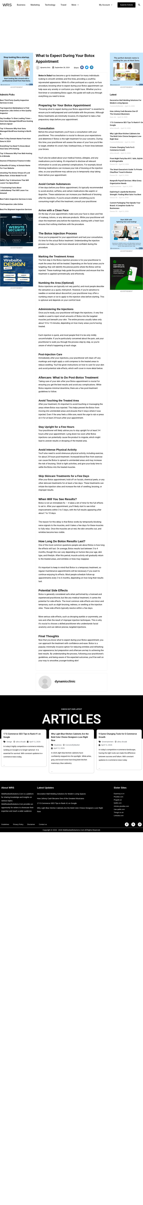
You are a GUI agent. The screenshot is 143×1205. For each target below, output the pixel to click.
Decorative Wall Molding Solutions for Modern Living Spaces (63, 794)
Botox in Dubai (45, 75)
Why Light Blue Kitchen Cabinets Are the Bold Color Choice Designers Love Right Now (125, 136)
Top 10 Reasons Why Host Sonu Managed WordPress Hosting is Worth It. (15, 131)
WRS (7, 5)
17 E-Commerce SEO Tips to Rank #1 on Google (58, 803)
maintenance (51, 571)
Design (9, 742)
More (70, 5)
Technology (47, 5)
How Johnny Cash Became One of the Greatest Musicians (62, 799)
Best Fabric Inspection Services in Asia (16, 199)
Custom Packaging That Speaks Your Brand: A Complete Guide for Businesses (125, 205)
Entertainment (107, 742)
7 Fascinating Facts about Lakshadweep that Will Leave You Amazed (14, 190)
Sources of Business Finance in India (15, 161)
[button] (126, 5)
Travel (60, 5)
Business (20, 5)
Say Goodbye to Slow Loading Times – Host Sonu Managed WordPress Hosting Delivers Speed (16, 121)
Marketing (33, 5)
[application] (73, 5)
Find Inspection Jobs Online (11, 204)
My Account (106, 5)
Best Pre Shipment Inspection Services (16, 209)
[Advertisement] (71, 29)
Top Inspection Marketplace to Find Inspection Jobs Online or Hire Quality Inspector (15, 110)
